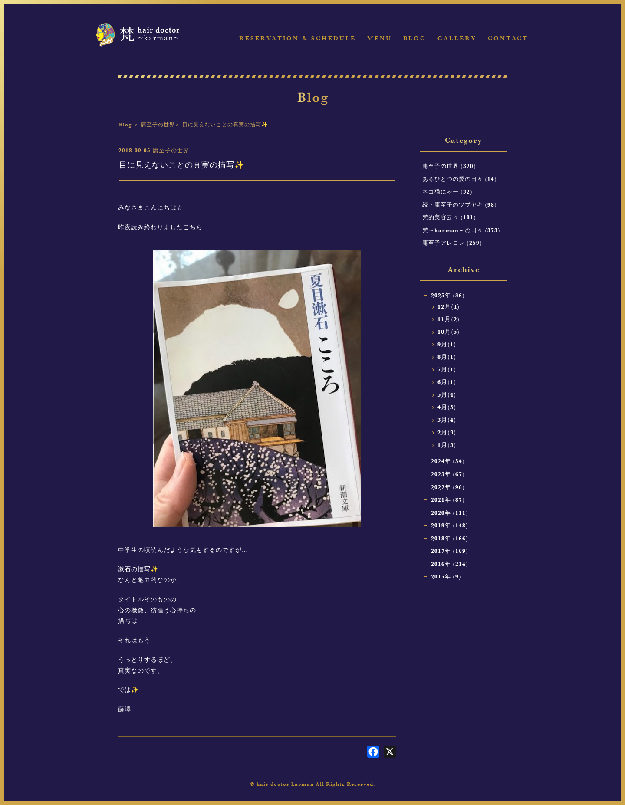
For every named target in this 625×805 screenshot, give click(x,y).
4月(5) (447, 407)
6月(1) (447, 382)
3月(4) (447, 420)
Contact (508, 38)
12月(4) (449, 306)
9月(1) (447, 344)
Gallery (457, 38)
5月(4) (447, 394)
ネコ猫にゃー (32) (447, 191)
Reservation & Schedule (297, 38)
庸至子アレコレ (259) (452, 242)
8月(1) (447, 357)
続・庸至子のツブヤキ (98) (459, 204)
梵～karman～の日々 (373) (461, 230)
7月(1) (447, 369)
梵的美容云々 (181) (449, 217)
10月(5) (449, 331)
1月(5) (447, 445)
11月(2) (449, 319)
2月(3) (447, 432)
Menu (379, 38)
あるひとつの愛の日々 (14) (459, 178)
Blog (414, 38)
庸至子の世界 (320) (449, 165)
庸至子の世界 (158, 125)
